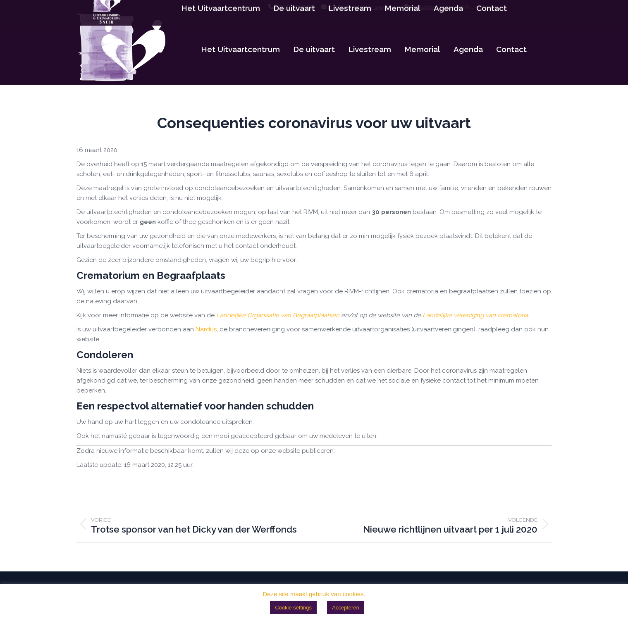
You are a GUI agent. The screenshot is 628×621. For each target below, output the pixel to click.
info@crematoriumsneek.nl (361, 7)
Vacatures (495, 7)
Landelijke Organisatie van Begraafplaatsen (277, 315)
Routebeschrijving (432, 7)
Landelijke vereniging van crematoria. (476, 315)
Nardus (206, 329)
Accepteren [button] (345, 607)
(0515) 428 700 (294, 7)
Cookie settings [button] (293, 607)
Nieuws (472, 7)
